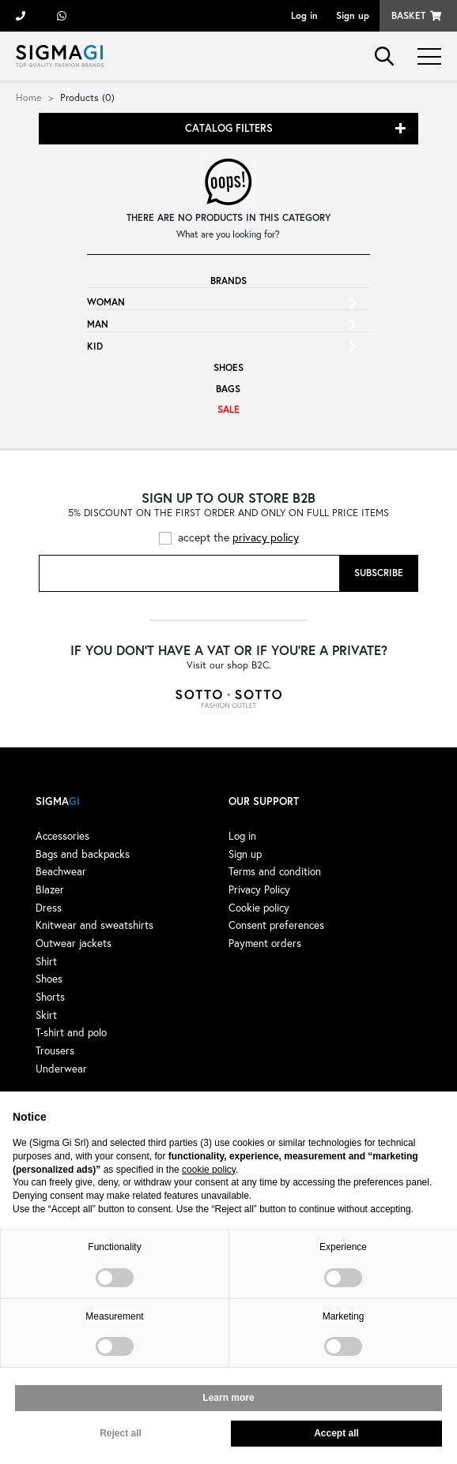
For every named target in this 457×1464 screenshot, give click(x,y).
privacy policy (265, 537)
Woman (106, 302)
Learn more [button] (228, 1397)
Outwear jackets (73, 943)
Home (29, 97)
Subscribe (378, 572)
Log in (304, 15)
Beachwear (61, 871)
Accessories (62, 836)
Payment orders (264, 943)
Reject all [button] (121, 1433)
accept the (238, 537)
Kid (95, 346)
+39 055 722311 (20, 16)
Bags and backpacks (83, 854)
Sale (228, 409)
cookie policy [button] (209, 1169)
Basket (408, 15)
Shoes (228, 367)
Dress (49, 907)
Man (97, 324)
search (384, 56)
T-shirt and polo (71, 1032)
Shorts (50, 997)
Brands (228, 280)
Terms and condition (274, 871)
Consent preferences (276, 925)
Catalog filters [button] (229, 128)
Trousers (55, 1050)
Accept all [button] (336, 1433)
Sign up (352, 15)
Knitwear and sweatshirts (94, 925)
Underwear (61, 1068)
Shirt (46, 961)
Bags (228, 389)
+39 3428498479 (61, 16)
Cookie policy (258, 907)
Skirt (46, 1015)
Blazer (50, 889)
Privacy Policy (259, 889)
